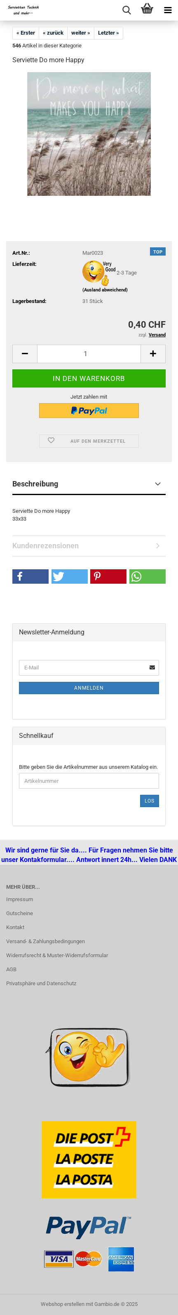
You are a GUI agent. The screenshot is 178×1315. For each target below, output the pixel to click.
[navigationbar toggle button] (167, 10)
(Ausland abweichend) (105, 290)
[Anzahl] (89, 354)
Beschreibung (35, 483)
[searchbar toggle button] (126, 10)
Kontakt (15, 927)
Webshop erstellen (62, 1304)
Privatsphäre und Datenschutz (41, 983)
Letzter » (108, 33)
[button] (24, 354)
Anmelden (89, 688)
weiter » (80, 33)
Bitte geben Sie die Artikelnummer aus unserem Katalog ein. (88, 767)
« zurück (53, 33)
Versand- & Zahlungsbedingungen (45, 941)
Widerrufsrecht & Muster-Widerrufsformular (57, 955)
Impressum (19, 899)
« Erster (25, 33)
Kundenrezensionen (45, 545)
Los (150, 801)
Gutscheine (19, 913)
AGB (11, 969)
